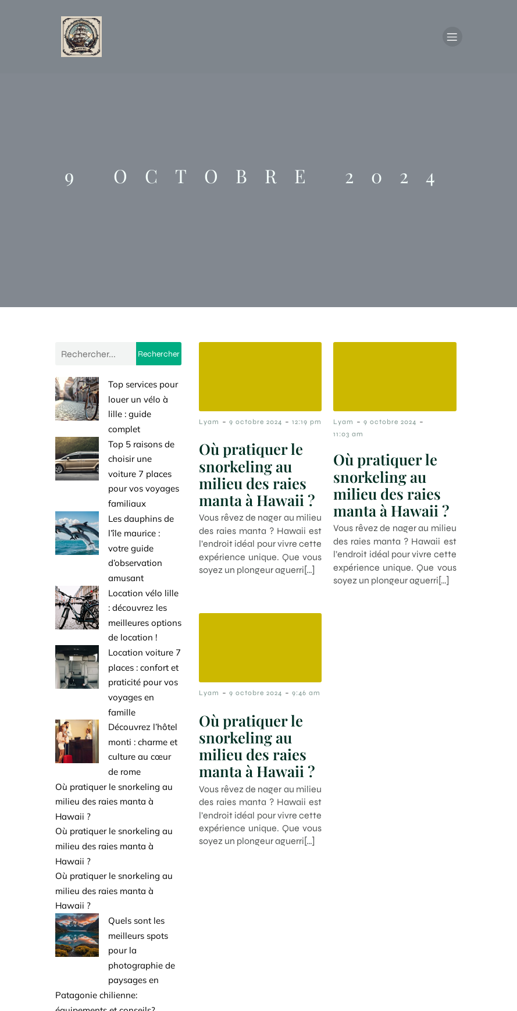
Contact (340, 938)
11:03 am (348, 436)
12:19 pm (307, 424)
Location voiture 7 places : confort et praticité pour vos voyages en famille (115, 565)
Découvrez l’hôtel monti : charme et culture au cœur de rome (118, 609)
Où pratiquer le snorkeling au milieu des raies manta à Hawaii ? (114, 654)
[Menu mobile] (452, 38)
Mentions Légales (418, 938)
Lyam (209, 424)
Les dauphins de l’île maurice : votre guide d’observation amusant (117, 475)
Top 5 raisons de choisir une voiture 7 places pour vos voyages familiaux (116, 431)
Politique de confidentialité (399, 986)
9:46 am (306, 695)
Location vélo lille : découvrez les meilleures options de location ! (108, 520)
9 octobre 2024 (255, 424)
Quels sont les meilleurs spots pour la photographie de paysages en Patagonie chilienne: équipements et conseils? (114, 803)
